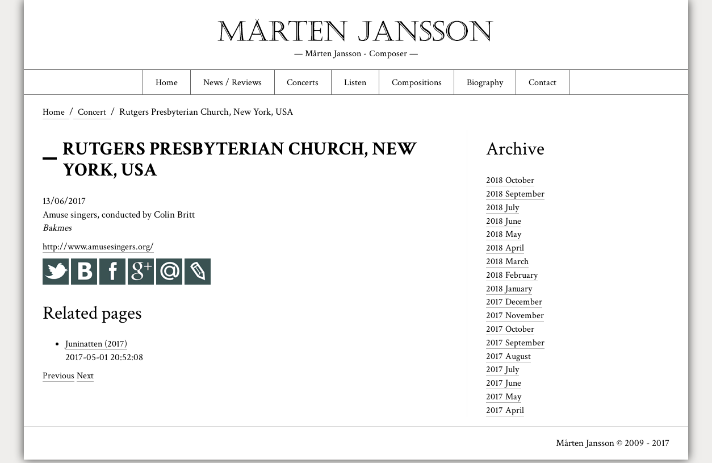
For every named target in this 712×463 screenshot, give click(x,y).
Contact (553, 83)
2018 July (503, 210)
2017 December (515, 305)
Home (155, 83)
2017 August (509, 359)
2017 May (504, 400)
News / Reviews (224, 83)
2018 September (515, 196)
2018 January (510, 291)
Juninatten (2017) (98, 347)
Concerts (299, 83)
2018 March (508, 264)
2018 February (512, 278)
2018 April (505, 251)
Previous (59, 379)
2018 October (511, 183)
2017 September (515, 345)
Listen (354, 83)
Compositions (419, 83)
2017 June (504, 386)
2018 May (504, 237)
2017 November (515, 318)
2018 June (504, 224)
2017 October (511, 332)
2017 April (505, 413)
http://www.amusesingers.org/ (101, 249)
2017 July (503, 372)
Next (87, 379)
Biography (492, 83)
